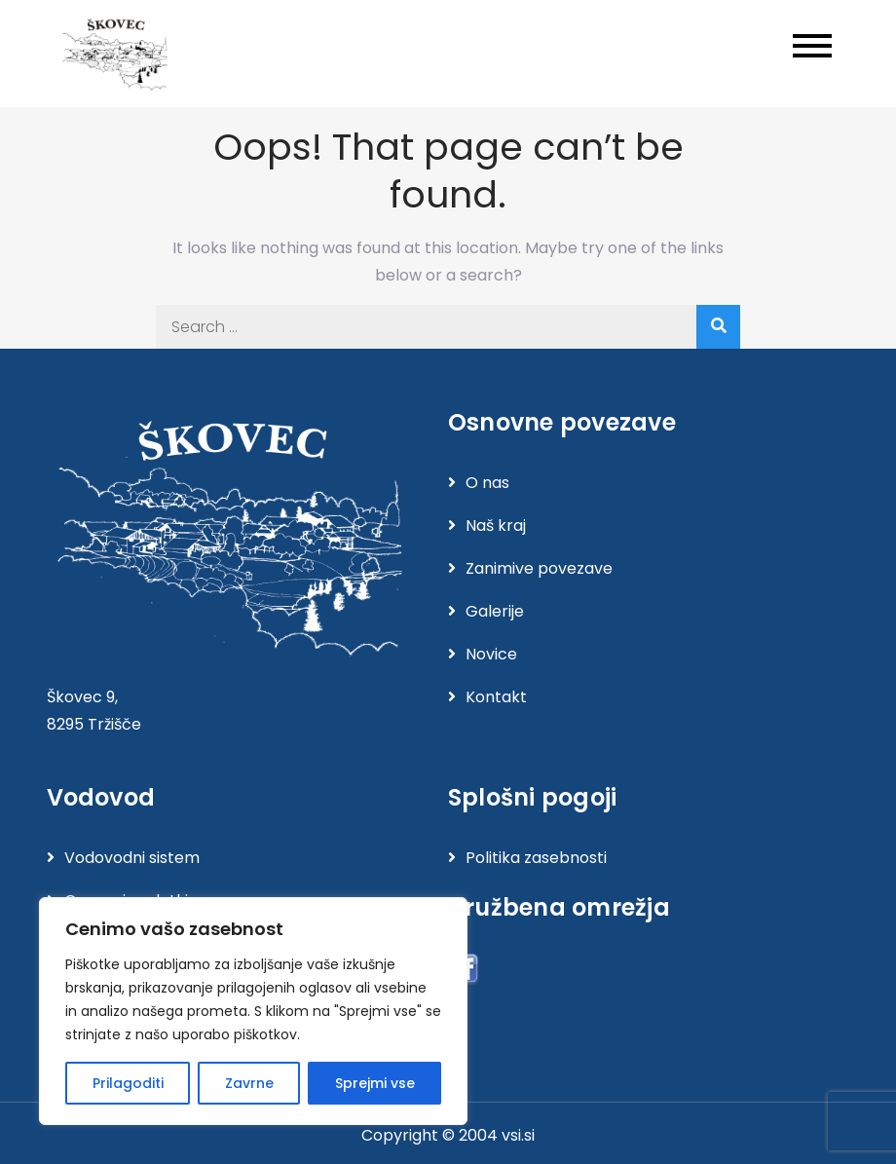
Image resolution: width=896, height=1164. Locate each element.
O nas (487, 482)
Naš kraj (496, 525)
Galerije (495, 611)
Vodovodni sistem (132, 857)
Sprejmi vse (375, 1083)
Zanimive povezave (539, 568)
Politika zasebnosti (536, 857)
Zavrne (249, 1083)
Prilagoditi (128, 1083)
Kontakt (496, 697)
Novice (491, 654)
